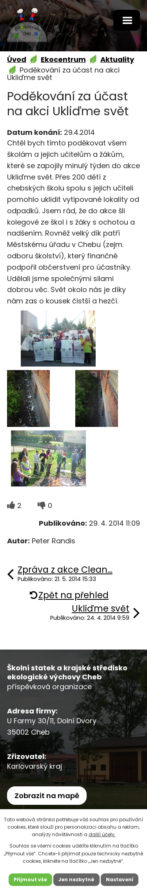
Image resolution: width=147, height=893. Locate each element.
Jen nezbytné (76, 879)
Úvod (16, 59)
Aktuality (117, 59)
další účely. (102, 834)
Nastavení (119, 879)
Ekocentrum (63, 59)
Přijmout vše (30, 879)
